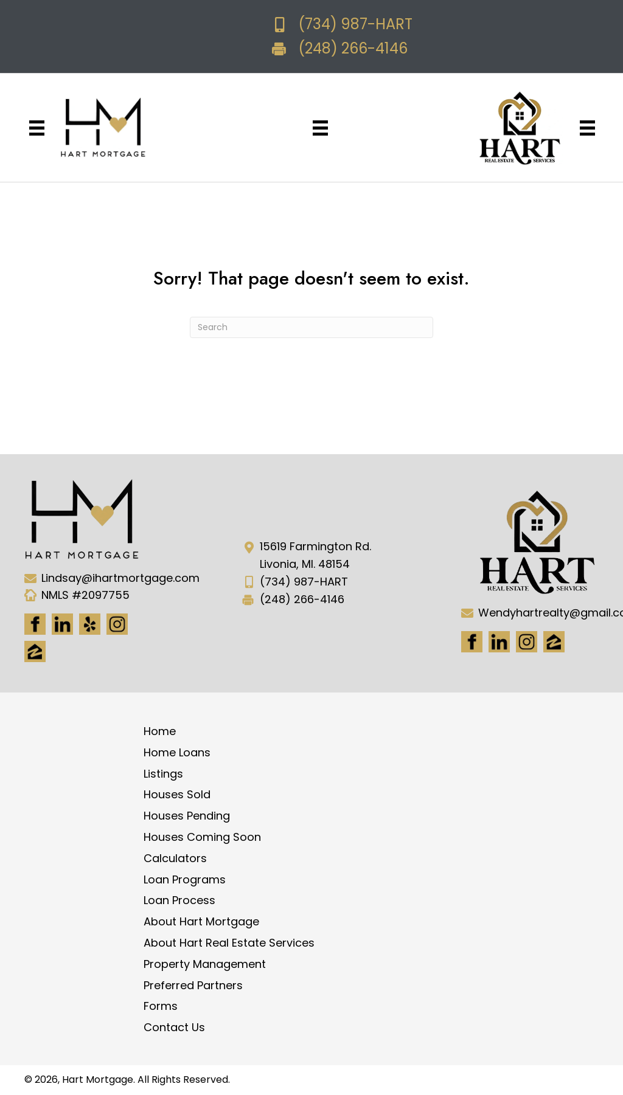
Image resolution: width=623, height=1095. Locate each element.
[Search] (311, 327)
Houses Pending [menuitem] (187, 815)
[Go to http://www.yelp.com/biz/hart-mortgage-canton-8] (89, 624)
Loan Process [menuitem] (179, 900)
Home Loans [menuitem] (177, 752)
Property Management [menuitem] (205, 964)
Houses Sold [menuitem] (177, 794)
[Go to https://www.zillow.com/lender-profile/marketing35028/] (35, 651)
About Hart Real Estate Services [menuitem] (229, 942)
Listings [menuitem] (163, 773)
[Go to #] (526, 641)
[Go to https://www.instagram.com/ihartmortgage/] (117, 624)
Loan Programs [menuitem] (185, 879)
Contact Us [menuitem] (174, 1027)
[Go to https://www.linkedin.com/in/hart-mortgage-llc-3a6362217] (62, 624)
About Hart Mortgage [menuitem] (201, 921)
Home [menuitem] (160, 731)
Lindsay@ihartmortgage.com (120, 577)
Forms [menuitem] (161, 1006)
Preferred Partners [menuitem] (193, 985)
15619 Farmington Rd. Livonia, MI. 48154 (315, 555)
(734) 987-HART (355, 24)
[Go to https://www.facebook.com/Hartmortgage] (35, 624)
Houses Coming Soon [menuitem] (202, 837)
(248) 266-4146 (353, 48)
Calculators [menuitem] (175, 858)
